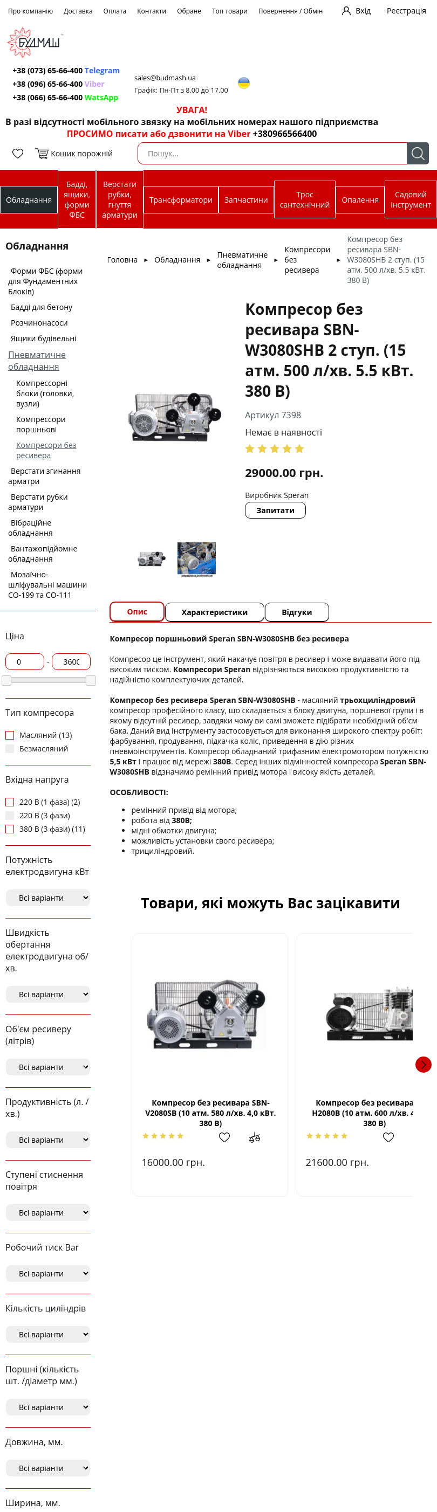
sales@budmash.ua (168, 77)
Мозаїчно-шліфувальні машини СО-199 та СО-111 (47, 584)
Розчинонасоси (39, 322)
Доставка (78, 11)
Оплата (115, 11)
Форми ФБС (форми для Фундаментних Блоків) (45, 281)
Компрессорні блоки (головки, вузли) (45, 393)
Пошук (418, 153)
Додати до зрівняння (241, 1137)
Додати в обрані (215, 1137)
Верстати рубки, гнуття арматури (119, 199)
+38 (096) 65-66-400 (59, 84)
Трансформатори (181, 200)
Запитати (276, 510)
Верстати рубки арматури (38, 502)
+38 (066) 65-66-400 (66, 97)
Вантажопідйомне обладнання (42, 553)
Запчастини (246, 200)
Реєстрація (406, 10)
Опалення (360, 200)
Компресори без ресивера (46, 450)
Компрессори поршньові (41, 424)
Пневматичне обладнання (37, 360)
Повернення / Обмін (290, 11)
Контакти (151, 11)
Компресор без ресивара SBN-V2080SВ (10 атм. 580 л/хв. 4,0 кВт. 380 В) (199, 1112)
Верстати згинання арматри (44, 476)
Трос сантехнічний (305, 199)
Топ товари (230, 11)
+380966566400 (285, 134)
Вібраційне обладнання (30, 527)
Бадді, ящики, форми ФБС (77, 199)
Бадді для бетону (41, 307)
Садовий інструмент (411, 199)
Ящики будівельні (44, 338)
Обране (189, 11)
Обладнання (29, 200)
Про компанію (30, 11)
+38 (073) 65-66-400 (67, 70)
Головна (122, 259)
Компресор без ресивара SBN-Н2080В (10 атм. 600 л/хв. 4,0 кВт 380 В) (341, 1112)
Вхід (363, 10)
